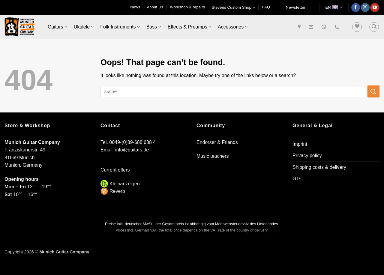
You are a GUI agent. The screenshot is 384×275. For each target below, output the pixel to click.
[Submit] (374, 91)
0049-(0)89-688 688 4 (132, 142)
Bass (153, 27)
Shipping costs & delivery (319, 167)
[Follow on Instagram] (365, 7)
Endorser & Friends (217, 142)
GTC (297, 178)
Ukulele (84, 27)
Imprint (299, 144)
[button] (374, 27)
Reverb (117, 191)
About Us (155, 7)
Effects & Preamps (189, 27)
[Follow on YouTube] (374, 7)
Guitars (57, 27)
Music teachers (212, 156)
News (135, 7)
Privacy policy (307, 155)
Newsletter (296, 7)
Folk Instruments (120, 27)
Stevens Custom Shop (234, 7)
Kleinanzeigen (125, 183)
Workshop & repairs (187, 7)
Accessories (233, 27)
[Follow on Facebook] (355, 7)
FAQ (266, 7)
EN (334, 7)
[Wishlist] (357, 27)
